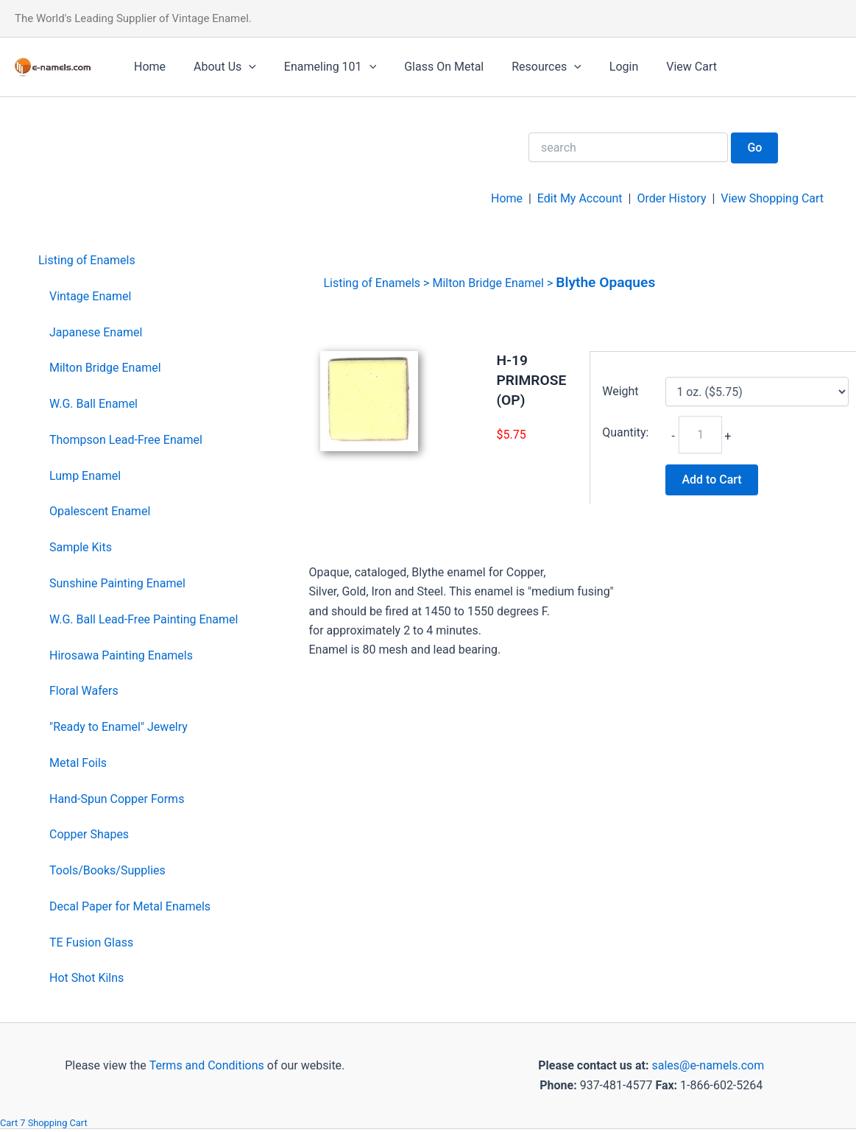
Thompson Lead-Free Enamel (125, 440)
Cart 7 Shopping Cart (44, 1122)
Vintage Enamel (90, 296)
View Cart (662, 67)
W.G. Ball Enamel (93, 404)
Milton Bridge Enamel (105, 368)
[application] (242, 67)
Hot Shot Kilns (86, 978)
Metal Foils (78, 763)
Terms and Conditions (205, 1065)
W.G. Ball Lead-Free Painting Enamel (143, 619)
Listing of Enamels (86, 260)
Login (599, 67)
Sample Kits (80, 547)
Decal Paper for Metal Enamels (130, 906)
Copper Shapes (89, 834)
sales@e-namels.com (707, 1065)
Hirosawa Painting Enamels (121, 655)
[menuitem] (138, 261)
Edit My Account (580, 198)
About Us (218, 67)
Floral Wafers (84, 691)
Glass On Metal (428, 67)
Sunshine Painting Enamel (117, 583)
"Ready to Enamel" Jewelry (118, 727)
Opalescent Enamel (99, 511)
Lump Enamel (85, 476)
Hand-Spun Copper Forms (116, 799)
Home (147, 67)
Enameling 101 (319, 67)
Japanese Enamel (95, 332)
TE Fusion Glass (91, 942)
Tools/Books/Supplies (107, 870)
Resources (527, 67)
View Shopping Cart (772, 198)
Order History (671, 198)
